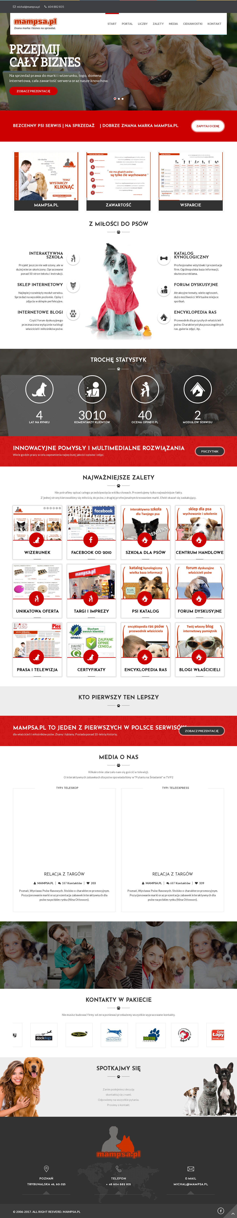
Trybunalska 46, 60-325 (46, 1184)
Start (112, 23)
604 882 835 (53, 6)
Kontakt (214, 23)
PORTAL (127, 23)
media (173, 23)
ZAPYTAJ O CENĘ (207, 126)
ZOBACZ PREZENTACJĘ (33, 91)
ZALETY (158, 23)
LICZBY (143, 23)
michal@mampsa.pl (26, 6)
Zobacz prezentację (201, 731)
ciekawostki (192, 23)
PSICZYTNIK (209, 451)
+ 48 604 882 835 (118, 1184)
